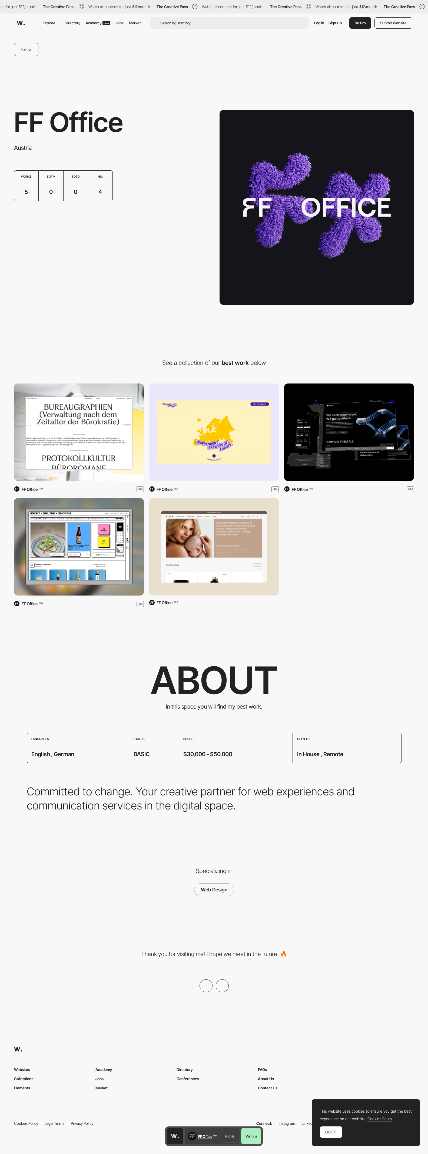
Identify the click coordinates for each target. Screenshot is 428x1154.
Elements (22, 1088)
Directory (72, 23)
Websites (22, 1069)
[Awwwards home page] (175, 1136)
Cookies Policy (26, 1123)
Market (135, 23)
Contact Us (267, 1088)
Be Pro (360, 23)
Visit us (251, 1136)
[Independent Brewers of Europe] (214, 432)
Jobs (119, 23)
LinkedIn (309, 1123)
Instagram (287, 1123)
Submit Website (393, 23)
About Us (266, 1078)
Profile (229, 1136)
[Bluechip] (349, 432)
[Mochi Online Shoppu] (79, 547)
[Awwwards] (21, 23)
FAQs (262, 1069)
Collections (23, 1078)
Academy (98, 23)
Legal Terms (54, 1123)
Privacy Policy (82, 1123)
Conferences (188, 1078)
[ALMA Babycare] (214, 547)
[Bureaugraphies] (79, 432)
